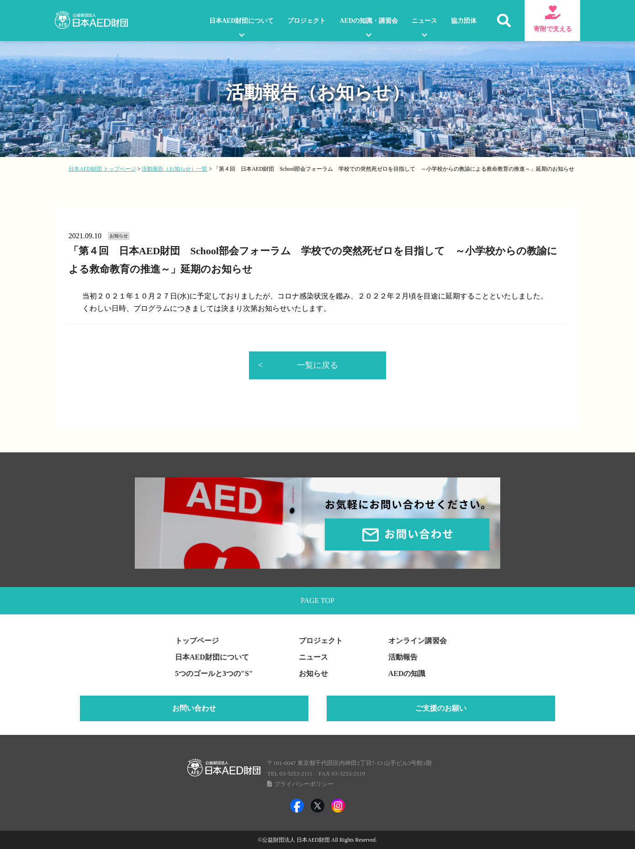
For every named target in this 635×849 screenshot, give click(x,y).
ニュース (424, 20)
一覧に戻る (317, 365)
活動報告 (403, 657)
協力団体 (463, 20)
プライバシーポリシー (303, 784)
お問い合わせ (194, 708)
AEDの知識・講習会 (368, 20)
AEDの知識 (407, 673)
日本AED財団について (241, 20)
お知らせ (313, 673)
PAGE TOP (317, 600)
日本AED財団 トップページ (102, 169)
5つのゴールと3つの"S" (214, 673)
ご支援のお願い (440, 708)
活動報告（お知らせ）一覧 (174, 169)
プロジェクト (306, 20)
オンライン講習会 (417, 641)
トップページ (197, 641)
